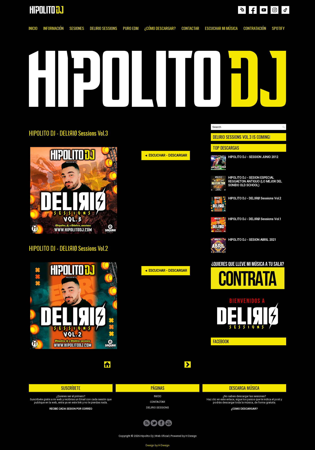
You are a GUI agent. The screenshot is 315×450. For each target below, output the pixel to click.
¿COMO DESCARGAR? (244, 408)
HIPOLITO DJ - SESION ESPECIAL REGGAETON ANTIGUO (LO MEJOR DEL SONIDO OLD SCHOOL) (255, 181)
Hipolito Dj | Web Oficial (154, 435)
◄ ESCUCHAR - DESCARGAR (165, 155)
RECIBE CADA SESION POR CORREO (70, 408)
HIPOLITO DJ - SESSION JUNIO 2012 (253, 157)
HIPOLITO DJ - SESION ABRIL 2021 (252, 240)
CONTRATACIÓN (254, 28)
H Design (191, 435)
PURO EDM (130, 28)
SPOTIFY (278, 28)
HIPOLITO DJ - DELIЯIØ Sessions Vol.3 (68, 133)
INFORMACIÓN (53, 28)
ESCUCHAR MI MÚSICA (221, 28)
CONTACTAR (190, 28)
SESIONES (76, 28)
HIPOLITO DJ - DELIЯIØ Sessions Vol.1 (254, 219)
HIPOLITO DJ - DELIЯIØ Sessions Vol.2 (68, 248)
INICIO (33, 28)
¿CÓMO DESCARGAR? (160, 28)
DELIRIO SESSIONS (103, 28)
